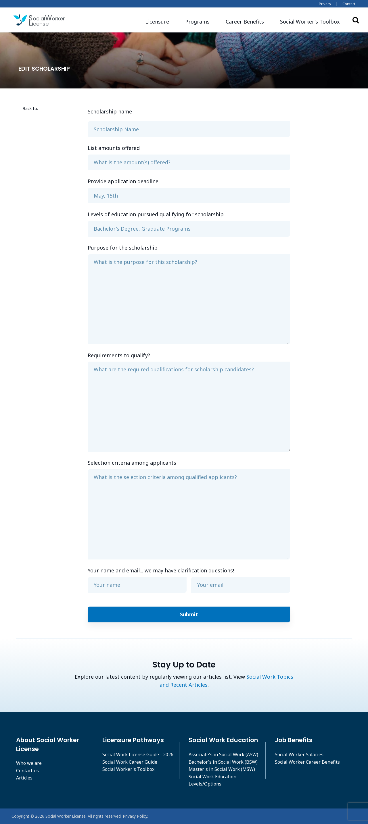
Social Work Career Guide (129, 762)
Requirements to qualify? (119, 355)
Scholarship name (110, 111)
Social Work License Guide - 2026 (137, 754)
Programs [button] (197, 21)
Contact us (27, 770)
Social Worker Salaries (299, 754)
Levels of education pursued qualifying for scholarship (156, 214)
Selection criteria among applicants (132, 462)
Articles (24, 778)
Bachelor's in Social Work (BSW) (223, 762)
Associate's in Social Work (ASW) (223, 754)
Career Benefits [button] (245, 21)
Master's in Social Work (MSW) (222, 769)
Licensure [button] (157, 21)
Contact (348, 3)
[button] (310, 21)
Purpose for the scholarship (123, 247)
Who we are (29, 763)
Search (355, 19)
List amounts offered (114, 147)
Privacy (325, 3)
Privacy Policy (135, 816)
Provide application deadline (123, 181)
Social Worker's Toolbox (128, 769)
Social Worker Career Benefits (307, 762)
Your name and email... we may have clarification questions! (161, 570)
